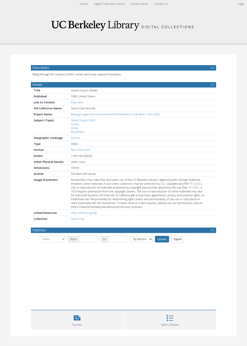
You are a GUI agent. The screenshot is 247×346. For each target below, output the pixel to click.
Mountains (77, 132)
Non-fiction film (80, 150)
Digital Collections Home (109, 4)
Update (162, 239)
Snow (74, 128)
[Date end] (118, 239)
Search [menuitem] (84, 4)
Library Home (139, 4)
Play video (77, 102)
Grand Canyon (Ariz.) (83, 120)
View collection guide (84, 213)
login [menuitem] (241, 4)
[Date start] (88, 239)
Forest (75, 124)
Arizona (75, 138)
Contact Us (161, 4)
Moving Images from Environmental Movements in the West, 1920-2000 (115, 114)
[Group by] (52, 239)
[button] (77, 319)
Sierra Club (78, 219)
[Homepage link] (123, 24)
